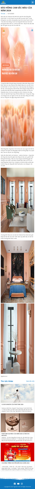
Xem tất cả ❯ (30, 381)
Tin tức (3, 13)
